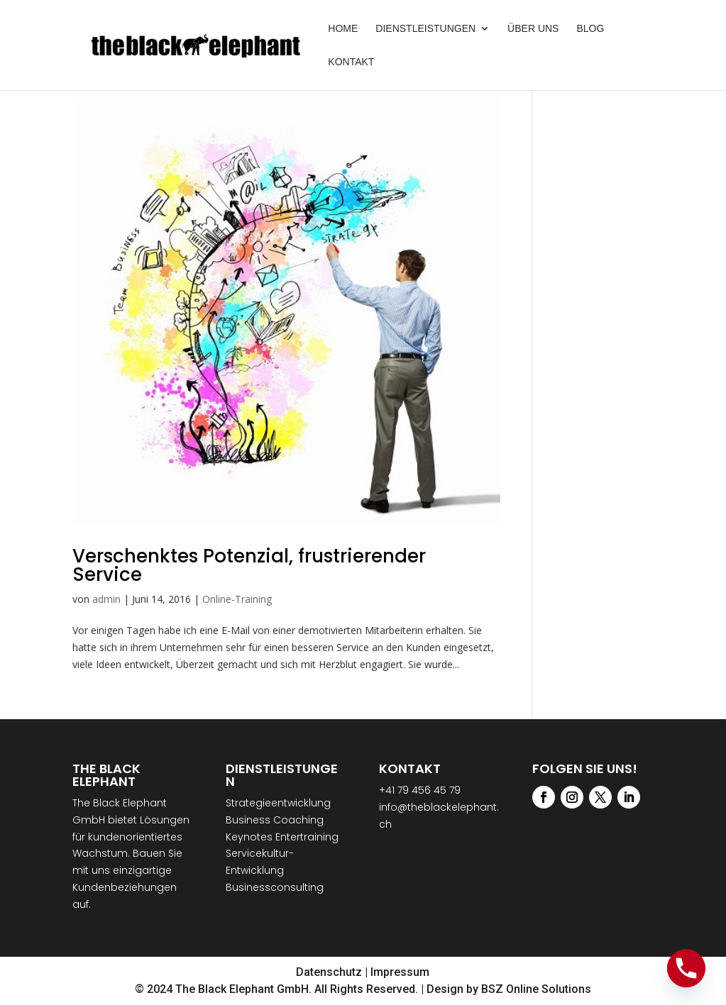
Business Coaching (275, 820)
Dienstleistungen (425, 28)
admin (106, 599)
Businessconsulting (275, 887)
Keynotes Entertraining (282, 837)
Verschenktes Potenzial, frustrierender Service (249, 565)
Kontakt (351, 62)
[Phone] (686, 968)
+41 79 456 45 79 (420, 790)
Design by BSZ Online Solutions (509, 989)
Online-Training (237, 599)
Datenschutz (329, 972)
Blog (590, 28)
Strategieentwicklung (278, 803)
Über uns (533, 28)
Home (343, 28)
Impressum (399, 972)
